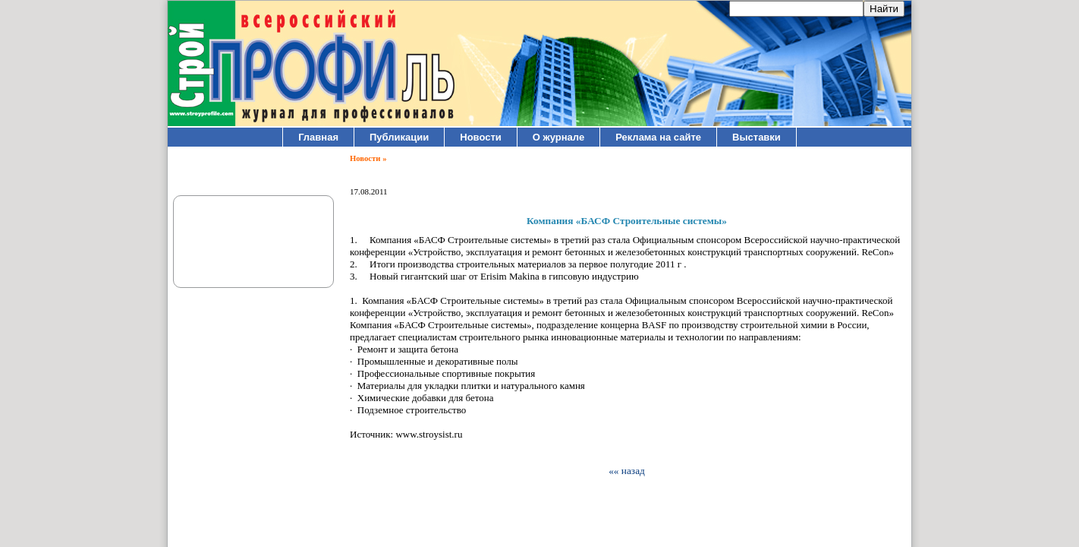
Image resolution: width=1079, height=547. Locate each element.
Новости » (368, 158)
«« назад (627, 470)
